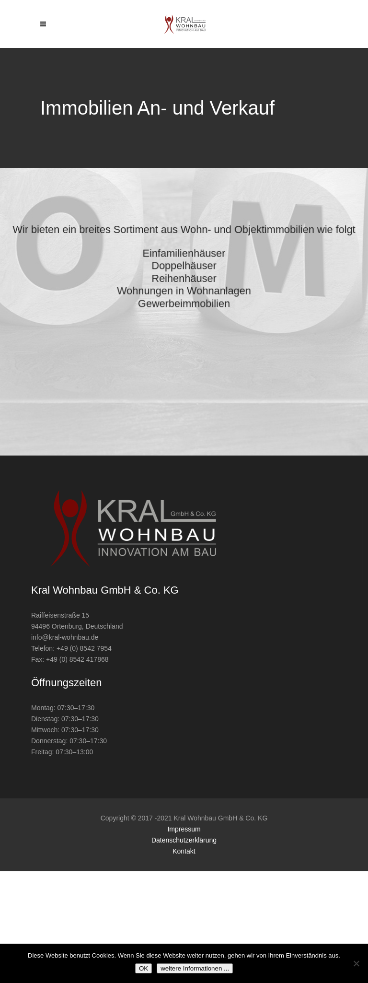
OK (143, 968)
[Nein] (356, 963)
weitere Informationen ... (195, 968)
